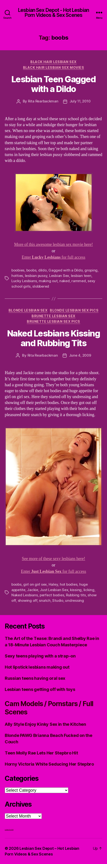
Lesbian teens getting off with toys (40, 689)
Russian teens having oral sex (35, 678)
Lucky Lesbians (24, 281)
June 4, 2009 (80, 355)
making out (48, 281)
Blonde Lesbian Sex (28, 310)
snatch (44, 600)
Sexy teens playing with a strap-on (40, 655)
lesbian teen (81, 275)
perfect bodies (52, 595)
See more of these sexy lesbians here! (53, 558)
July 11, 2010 (80, 101)
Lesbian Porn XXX (9, 829)
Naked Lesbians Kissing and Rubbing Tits (53, 338)
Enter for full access (53, 257)
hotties (17, 275)
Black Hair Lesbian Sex (53, 62)
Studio (57, 600)
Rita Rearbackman (43, 101)
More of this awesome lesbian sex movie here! (53, 244)
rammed (78, 281)
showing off (27, 600)
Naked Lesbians (24, 595)
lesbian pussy (36, 275)
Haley (53, 584)
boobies (17, 270)
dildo (42, 270)
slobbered (40, 286)
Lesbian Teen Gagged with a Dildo (53, 84)
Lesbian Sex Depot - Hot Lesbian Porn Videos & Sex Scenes (53, 13)
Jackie (32, 590)
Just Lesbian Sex (54, 590)
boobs (31, 270)
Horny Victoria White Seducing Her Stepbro (49, 764)
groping (91, 270)
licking (89, 590)
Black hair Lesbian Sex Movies (53, 67)
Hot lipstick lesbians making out (37, 667)
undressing (74, 600)
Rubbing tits (76, 595)
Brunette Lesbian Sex (53, 316)
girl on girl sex (35, 584)
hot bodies (68, 584)
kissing (76, 590)
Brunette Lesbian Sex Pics (53, 321)
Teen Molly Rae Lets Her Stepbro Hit (41, 752)
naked (64, 281)
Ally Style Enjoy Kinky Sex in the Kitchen (45, 724)
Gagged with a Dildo (65, 270)
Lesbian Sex (59, 275)
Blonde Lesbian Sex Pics (74, 310)
